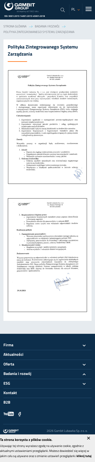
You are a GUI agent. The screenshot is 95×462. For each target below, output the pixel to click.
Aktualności (13, 355)
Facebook (19, 414)
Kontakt (10, 393)
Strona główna (14, 26)
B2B (6, 403)
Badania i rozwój (47, 26)
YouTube (8, 414)
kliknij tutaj (84, 456)
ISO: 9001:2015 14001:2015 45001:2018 (24, 16)
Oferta (47, 364)
